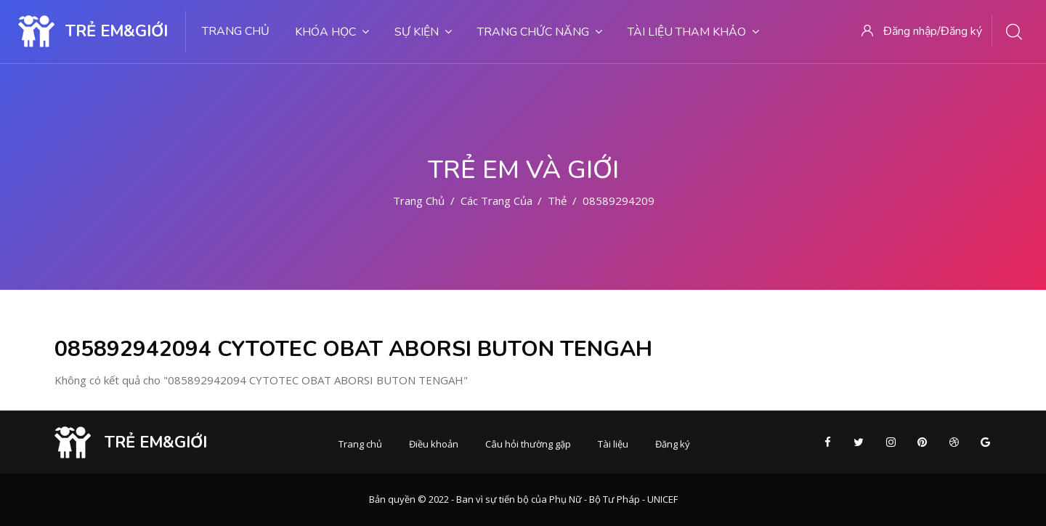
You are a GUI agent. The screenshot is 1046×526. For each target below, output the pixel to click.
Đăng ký (672, 443)
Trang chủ (235, 31)
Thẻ (557, 200)
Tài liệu (613, 443)
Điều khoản (433, 443)
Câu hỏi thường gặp (528, 443)
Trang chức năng (539, 32)
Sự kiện (423, 32)
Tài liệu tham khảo (693, 32)
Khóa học (332, 32)
